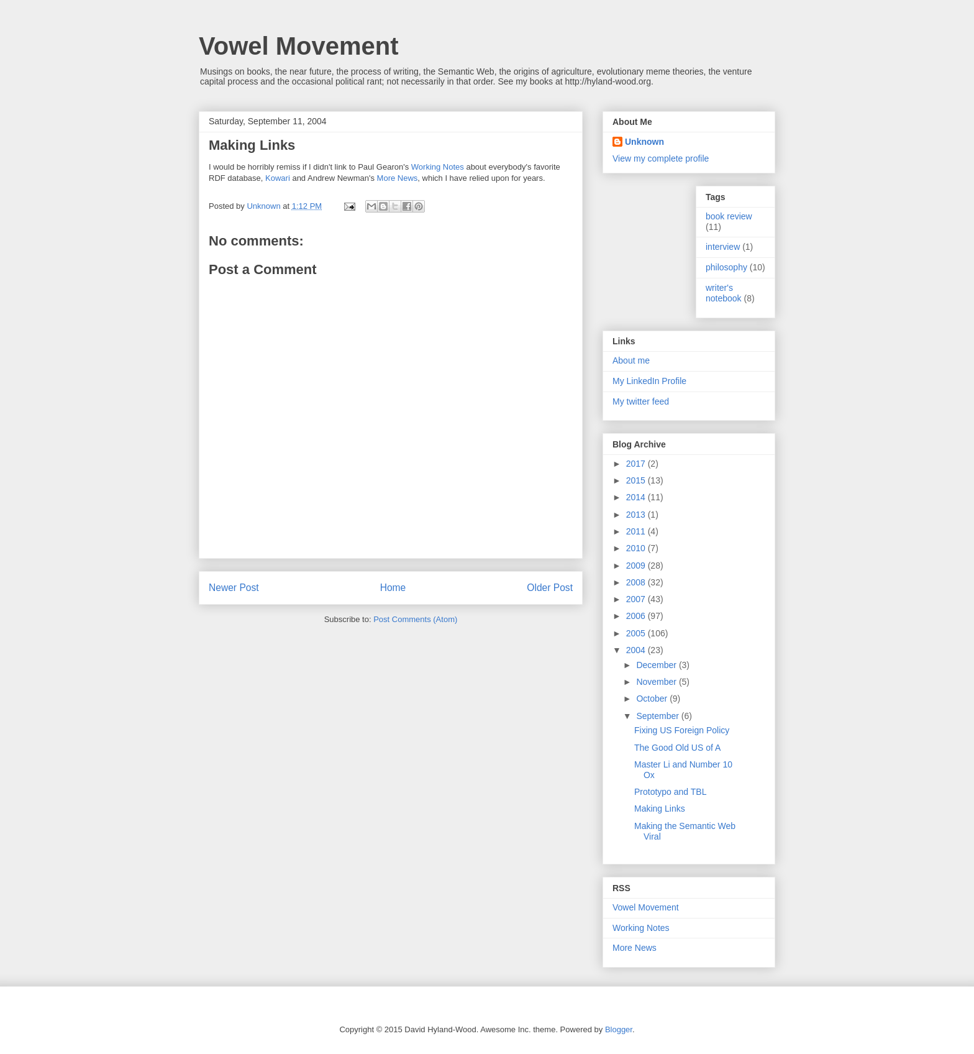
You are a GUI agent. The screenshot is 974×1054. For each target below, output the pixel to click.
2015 (637, 480)
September (658, 716)
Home (393, 587)
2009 (637, 566)
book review (729, 216)
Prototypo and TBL (670, 792)
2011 (637, 531)
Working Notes (437, 167)
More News (397, 178)
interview (723, 247)
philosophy (726, 267)
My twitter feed (640, 401)
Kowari (277, 178)
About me (631, 360)
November (657, 682)
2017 (637, 464)
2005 (637, 633)
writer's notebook (724, 293)
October (653, 698)
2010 (637, 548)
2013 (637, 515)
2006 (637, 616)
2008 (637, 582)
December (657, 665)
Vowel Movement (299, 46)
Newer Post (234, 587)
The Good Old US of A (677, 748)
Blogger (618, 1029)
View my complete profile (660, 158)
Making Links (659, 808)
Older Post (550, 587)
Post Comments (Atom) (415, 619)
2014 (637, 497)
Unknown (644, 142)
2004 (637, 650)
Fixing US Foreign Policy (681, 730)
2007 (637, 599)
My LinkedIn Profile (649, 381)
